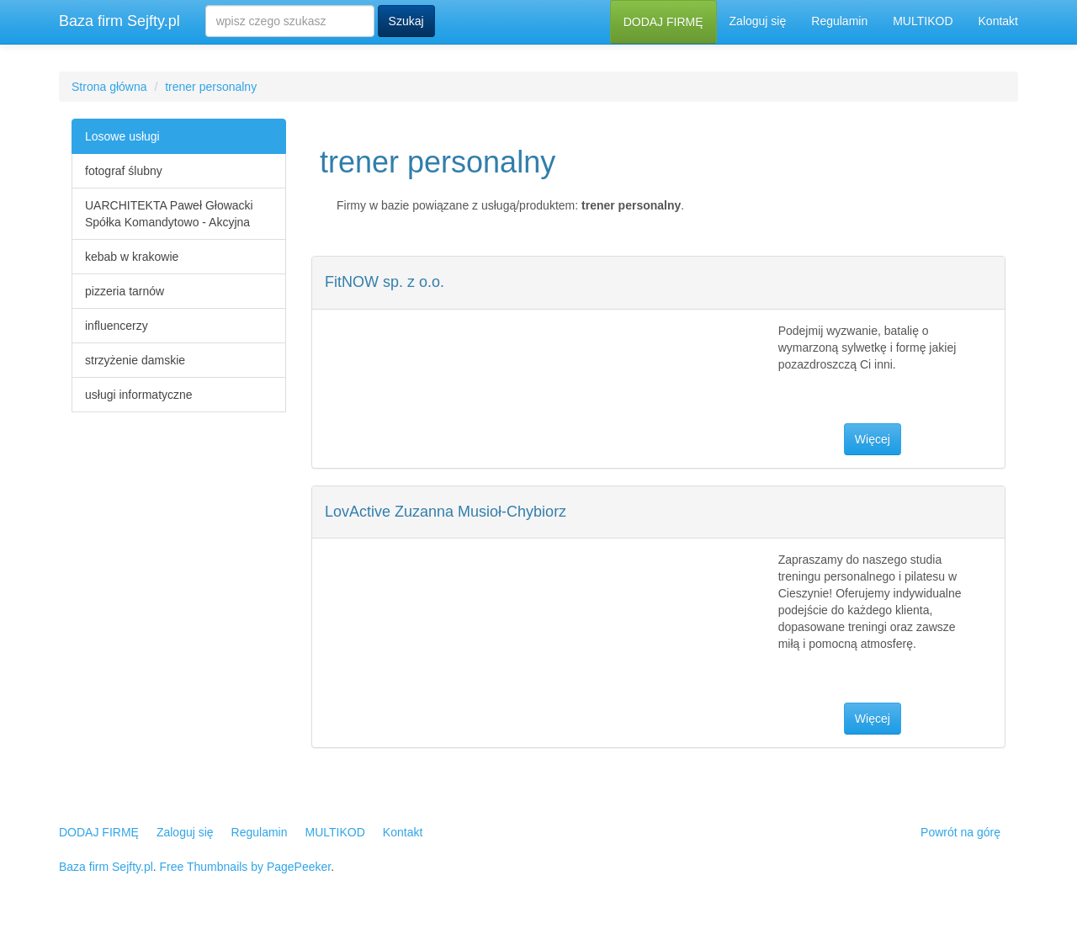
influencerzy (116, 325)
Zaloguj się (758, 21)
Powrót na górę (960, 832)
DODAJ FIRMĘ (663, 22)
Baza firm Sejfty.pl (119, 21)
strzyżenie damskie (135, 360)
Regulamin (839, 21)
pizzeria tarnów (124, 291)
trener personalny (211, 86)
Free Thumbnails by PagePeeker (246, 866)
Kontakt (998, 21)
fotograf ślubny (123, 171)
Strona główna (109, 86)
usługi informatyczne (139, 394)
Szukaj (406, 21)
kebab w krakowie (131, 256)
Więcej (872, 439)
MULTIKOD (922, 21)
